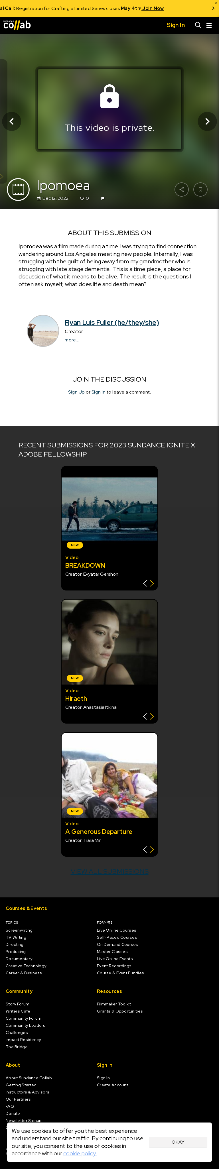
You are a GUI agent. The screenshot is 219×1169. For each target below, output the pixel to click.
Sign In (99, 392)
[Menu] (209, 25)
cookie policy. (80, 1153)
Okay (178, 1142)
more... (72, 340)
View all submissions (110, 871)
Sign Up (76, 392)
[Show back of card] (148, 584)
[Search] (198, 25)
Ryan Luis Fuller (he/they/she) (112, 322)
